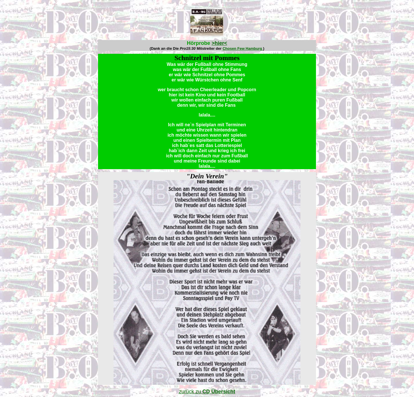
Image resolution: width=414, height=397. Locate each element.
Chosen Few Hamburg (243, 48)
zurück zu (207, 391)
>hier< (219, 43)
